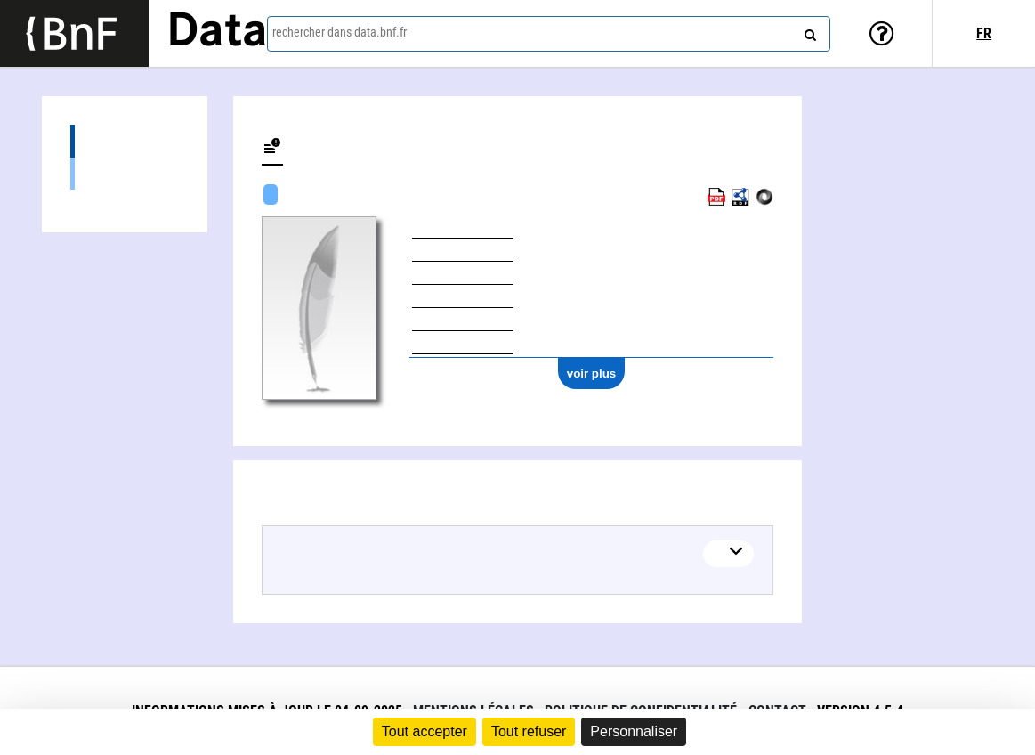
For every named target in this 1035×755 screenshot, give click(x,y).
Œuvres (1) (124, 141)
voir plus (592, 373)
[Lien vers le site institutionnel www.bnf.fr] (74, 33)
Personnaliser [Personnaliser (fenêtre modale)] (633, 731)
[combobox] (548, 34)
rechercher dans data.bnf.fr (339, 32)
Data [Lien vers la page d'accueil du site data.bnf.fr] (217, 33)
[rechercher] (808, 31)
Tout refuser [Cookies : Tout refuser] (528, 731)
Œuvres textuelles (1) (124, 173)
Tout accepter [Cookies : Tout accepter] (424, 731)
